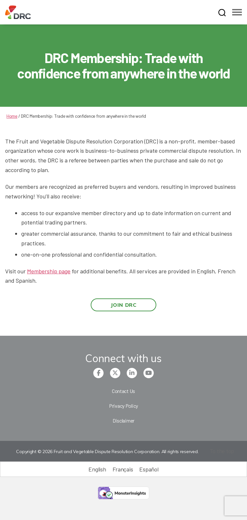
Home (11, 116)
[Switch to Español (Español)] (148, 469)
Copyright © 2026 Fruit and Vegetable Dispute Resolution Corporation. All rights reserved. (107, 451)
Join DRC (123, 305)
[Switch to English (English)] (97, 469)
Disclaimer (123, 420)
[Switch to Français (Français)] (122, 469)
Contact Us (123, 391)
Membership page (48, 271)
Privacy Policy (123, 406)
